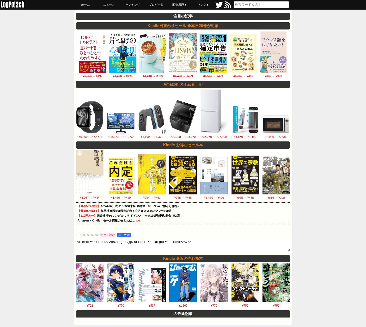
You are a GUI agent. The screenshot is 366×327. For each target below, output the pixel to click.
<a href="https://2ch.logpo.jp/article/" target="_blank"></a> (183, 246)
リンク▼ (203, 4)
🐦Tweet (124, 235)
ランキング (132, 4)
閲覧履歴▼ (179, 4)
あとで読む (108, 235)
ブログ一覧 (156, 4)
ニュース (109, 4)
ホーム (85, 4)
